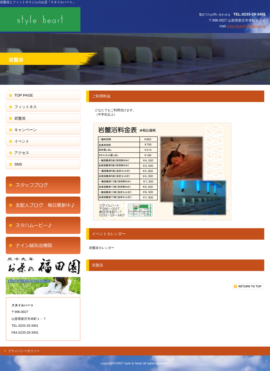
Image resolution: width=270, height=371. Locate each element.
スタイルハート (57, 19)
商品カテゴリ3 (43, 285)
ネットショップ (43, 205)
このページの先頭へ (248, 286)
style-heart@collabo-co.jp (246, 26)
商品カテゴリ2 (43, 265)
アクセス (43, 185)
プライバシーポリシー (24, 351)
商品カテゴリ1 (43, 225)
